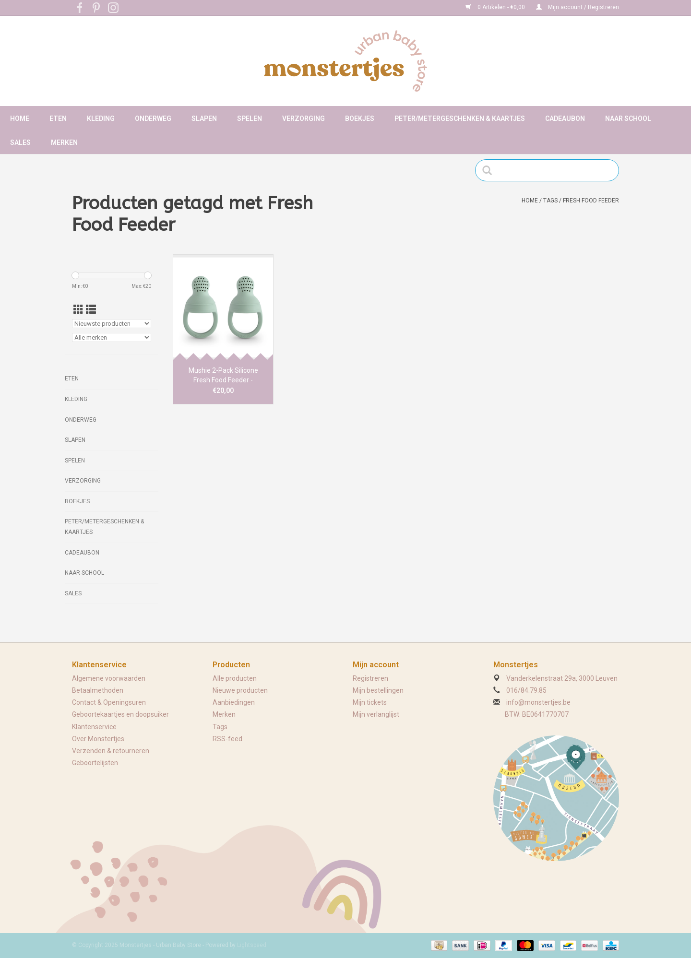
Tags (550, 200)
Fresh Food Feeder (591, 200)
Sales (20, 142)
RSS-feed (227, 739)
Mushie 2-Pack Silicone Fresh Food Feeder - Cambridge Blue (223, 376)
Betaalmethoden (97, 690)
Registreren (370, 678)
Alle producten (235, 678)
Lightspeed (251, 945)
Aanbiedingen (234, 702)
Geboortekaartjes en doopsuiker (120, 714)
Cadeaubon (565, 118)
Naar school (628, 118)
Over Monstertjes (98, 739)
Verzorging (303, 118)
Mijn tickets (370, 702)
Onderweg (153, 118)
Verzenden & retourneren (110, 751)
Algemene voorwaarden (108, 678)
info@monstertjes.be (538, 702)
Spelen (249, 118)
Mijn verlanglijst (376, 714)
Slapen (204, 118)
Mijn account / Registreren (577, 7)
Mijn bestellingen (378, 690)
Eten (58, 118)
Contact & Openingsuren (109, 702)
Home (19, 118)
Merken (64, 142)
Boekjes (359, 118)
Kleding (101, 118)
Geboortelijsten (95, 763)
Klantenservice (94, 727)
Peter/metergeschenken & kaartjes (459, 118)
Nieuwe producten (240, 690)
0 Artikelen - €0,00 (495, 7)
